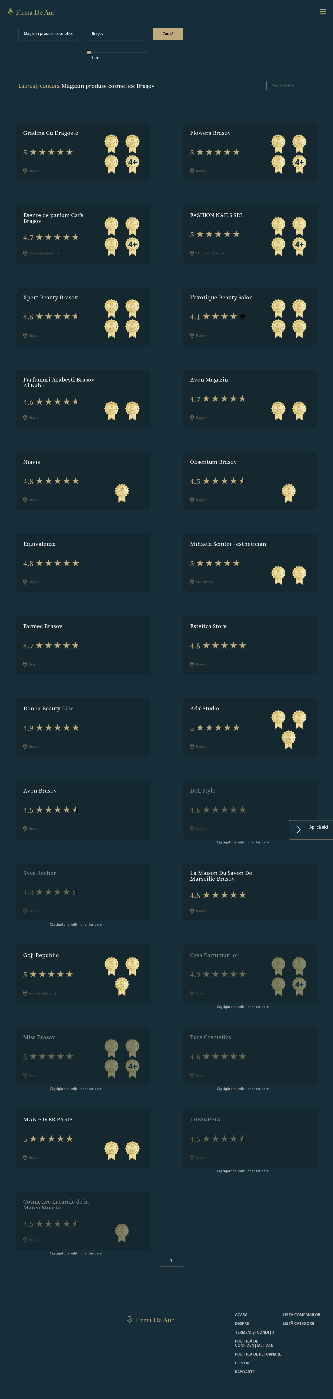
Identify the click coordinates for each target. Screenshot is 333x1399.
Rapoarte (245, 1360)
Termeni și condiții (254, 1320)
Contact (244, 1351)
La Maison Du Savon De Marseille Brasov (221, 867)
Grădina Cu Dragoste (50, 133)
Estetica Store (208, 621)
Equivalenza (39, 539)
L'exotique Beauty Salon (221, 295)
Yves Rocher (39, 865)
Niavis (31, 458)
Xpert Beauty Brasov (50, 295)
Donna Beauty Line (48, 702)
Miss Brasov (39, 1027)
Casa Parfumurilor (214, 946)
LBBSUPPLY (205, 1109)
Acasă (241, 1302)
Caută (167, 34)
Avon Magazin (209, 377)
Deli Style (202, 783)
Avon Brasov (40, 783)
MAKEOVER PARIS (48, 1109)
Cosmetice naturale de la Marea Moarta (56, 1193)
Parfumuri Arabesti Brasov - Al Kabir (60, 379)
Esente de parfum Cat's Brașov (53, 217)
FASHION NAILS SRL (217, 214)
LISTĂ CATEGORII (298, 1311)
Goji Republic (41, 946)
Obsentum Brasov (213, 458)
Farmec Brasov (43, 621)
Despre (242, 1311)
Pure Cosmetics (210, 1027)
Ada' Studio (204, 702)
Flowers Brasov (210, 133)
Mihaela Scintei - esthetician (228, 539)
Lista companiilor (301, 1302)
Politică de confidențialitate (254, 1331)
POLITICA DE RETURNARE (258, 1342)
